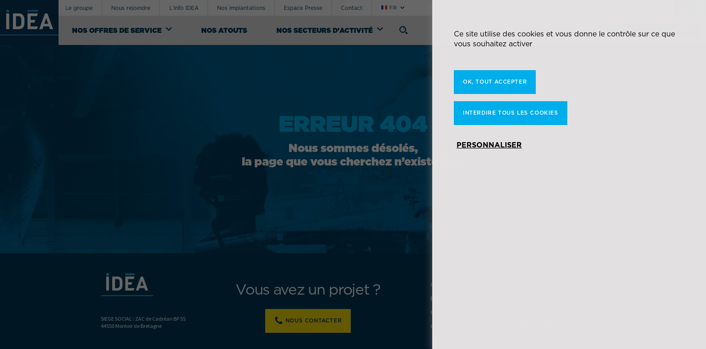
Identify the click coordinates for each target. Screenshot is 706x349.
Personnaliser (489, 145)
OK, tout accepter (495, 81)
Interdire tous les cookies (510, 112)
